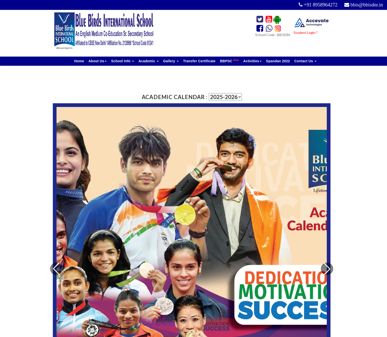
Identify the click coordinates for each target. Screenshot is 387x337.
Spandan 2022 (278, 61)
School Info (122, 61)
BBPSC (229, 61)
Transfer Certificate (199, 61)
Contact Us (305, 61)
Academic (148, 61)
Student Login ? (305, 32)
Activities (252, 61)
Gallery (171, 61)
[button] (327, 269)
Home (79, 61)
